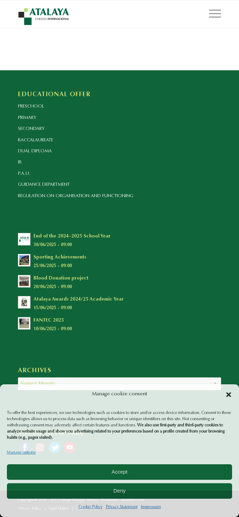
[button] (228, 394)
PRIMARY (27, 117)
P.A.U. (24, 173)
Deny (119, 491)
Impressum (151, 507)
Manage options (21, 452)
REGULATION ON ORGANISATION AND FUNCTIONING (75, 196)
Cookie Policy (90, 507)
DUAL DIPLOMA (35, 151)
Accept (119, 472)
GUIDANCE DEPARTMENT (44, 184)
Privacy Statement (121, 507)
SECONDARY (31, 128)
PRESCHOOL (31, 106)
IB (20, 162)
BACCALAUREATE (35, 140)
